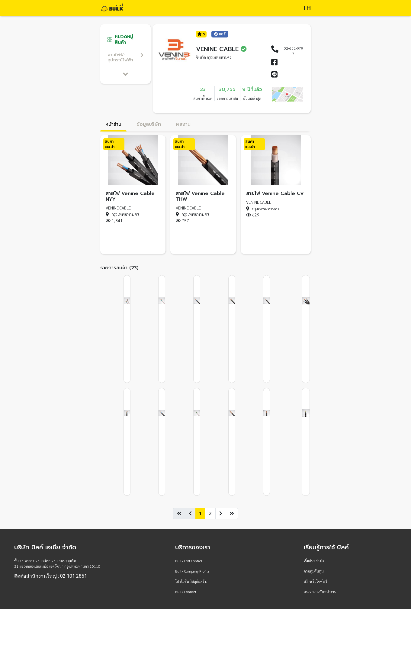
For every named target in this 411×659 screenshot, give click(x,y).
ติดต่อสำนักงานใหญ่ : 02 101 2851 (50, 576)
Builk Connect (185, 591)
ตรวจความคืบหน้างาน (320, 591)
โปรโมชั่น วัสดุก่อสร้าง (191, 581)
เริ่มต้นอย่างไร (314, 560)
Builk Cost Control (188, 560)
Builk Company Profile (192, 571)
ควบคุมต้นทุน (314, 571)
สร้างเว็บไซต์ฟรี (315, 581)
